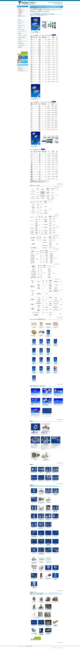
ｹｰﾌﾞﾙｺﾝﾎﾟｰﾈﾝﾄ (41, 362)
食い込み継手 (48, 502)
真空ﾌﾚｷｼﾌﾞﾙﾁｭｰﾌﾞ (34, 502)
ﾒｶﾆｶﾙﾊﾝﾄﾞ (55, 544)
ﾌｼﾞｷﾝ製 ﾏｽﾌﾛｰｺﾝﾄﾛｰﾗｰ (34, 587)
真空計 (41, 578)
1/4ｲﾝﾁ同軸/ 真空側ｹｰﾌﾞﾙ (34, 372)
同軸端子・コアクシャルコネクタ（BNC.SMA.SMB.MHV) (58, 395)
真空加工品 (35, 459)
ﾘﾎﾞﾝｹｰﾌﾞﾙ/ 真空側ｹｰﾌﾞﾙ (55, 372)
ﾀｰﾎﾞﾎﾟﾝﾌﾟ (34, 570)
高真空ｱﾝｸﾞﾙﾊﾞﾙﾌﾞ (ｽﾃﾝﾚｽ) (41, 519)
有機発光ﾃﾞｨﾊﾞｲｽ (48, 601)
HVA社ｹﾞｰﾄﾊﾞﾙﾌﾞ (41, 510)
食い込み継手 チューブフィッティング (45, 460)
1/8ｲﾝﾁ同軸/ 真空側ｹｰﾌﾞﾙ (48, 363)
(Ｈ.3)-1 (56, 258)
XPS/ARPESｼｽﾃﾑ (41, 609)
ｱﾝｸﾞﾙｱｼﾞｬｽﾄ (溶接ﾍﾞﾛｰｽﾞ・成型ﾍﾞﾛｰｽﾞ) (41, 554)
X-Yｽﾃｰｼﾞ (34, 544)
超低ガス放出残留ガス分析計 (34, 578)
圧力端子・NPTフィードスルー (58, 404)
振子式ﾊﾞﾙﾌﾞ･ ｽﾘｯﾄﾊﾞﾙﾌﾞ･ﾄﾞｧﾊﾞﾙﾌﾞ (41, 528)
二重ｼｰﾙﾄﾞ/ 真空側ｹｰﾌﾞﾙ (34, 363)
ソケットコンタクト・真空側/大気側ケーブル (37, 319)
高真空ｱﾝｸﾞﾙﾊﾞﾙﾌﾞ (55, 480)
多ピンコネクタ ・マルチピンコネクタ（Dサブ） (46, 395)
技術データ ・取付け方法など (46, 414)
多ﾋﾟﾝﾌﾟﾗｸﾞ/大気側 (41, 344)
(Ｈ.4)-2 (61, 299)
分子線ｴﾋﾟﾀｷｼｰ (34, 601)
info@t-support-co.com (57, 2)
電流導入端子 (34, 385)
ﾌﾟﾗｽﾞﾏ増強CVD (41, 601)
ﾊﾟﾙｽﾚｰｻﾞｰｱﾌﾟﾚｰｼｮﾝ (55, 601)
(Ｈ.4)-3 (61, 304)
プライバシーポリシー (21, 646)
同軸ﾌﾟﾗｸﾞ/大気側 (34, 344)
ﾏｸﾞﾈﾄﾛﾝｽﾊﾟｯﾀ (34, 609)
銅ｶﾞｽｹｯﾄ (41, 472)
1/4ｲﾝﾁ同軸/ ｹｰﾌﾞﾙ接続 (41, 372)
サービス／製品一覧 (23, 53)
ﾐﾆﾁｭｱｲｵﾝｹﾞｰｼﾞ (55, 570)
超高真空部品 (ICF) (35, 444)
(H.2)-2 (36, 145)
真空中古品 (34, 625)
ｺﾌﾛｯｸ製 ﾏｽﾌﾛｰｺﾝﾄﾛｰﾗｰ (55, 579)
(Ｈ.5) (60, 313)
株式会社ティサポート (27, 3)
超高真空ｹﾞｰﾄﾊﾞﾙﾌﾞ (55, 472)
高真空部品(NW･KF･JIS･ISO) (45, 444)
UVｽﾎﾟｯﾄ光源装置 (34, 633)
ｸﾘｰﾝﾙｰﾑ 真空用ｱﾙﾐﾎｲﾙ (48, 633)
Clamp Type (32, 335)
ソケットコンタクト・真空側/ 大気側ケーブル (35, 414)
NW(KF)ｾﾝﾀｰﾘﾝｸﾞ (41, 480)
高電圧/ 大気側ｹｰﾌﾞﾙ (48, 354)
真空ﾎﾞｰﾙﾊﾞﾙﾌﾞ (34, 527)
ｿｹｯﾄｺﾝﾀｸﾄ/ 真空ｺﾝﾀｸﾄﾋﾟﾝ (48, 336)
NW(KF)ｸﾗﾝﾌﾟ (34, 480)
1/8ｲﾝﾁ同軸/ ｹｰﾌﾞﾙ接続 (55, 363)
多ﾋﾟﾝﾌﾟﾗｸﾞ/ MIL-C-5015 (55, 345)
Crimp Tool (41, 335)
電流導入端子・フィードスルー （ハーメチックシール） (35, 394)
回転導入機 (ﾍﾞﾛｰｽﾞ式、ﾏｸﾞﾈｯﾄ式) (34, 536)
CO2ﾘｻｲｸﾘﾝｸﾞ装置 (47, 617)
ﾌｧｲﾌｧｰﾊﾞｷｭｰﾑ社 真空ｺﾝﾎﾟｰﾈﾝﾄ (34, 562)
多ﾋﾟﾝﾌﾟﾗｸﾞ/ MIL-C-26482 (48, 345)
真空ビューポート (35, 431)
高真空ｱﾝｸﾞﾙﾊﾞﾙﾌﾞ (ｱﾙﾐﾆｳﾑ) (48, 519)
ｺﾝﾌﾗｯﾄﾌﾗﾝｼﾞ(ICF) (34, 472)
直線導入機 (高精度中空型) (48, 545)
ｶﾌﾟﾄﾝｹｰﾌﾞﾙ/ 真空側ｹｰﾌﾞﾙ (48, 372)
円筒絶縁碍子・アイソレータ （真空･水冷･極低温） (46, 404)
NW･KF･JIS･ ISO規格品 (55, 494)
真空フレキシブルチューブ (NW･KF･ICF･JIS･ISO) (56, 444)
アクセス (23, 61)
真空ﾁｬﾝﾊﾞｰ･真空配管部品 (41, 502)
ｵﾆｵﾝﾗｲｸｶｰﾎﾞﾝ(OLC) (37, 617)
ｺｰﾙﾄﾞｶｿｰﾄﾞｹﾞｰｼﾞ (48, 570)
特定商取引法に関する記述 (29, 646)
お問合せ (23, 57)
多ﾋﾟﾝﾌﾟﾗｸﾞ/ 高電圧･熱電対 (34, 354)
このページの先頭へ (60, 184)
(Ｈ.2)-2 (57, 226)
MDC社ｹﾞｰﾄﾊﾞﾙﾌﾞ (48, 510)
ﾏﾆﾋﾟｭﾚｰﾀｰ (41, 544)
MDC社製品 (41, 562)
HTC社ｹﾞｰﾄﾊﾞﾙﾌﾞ (34, 510)
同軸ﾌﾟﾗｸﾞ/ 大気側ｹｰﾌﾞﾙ (41, 354)
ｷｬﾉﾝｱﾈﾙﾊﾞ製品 (48, 562)
